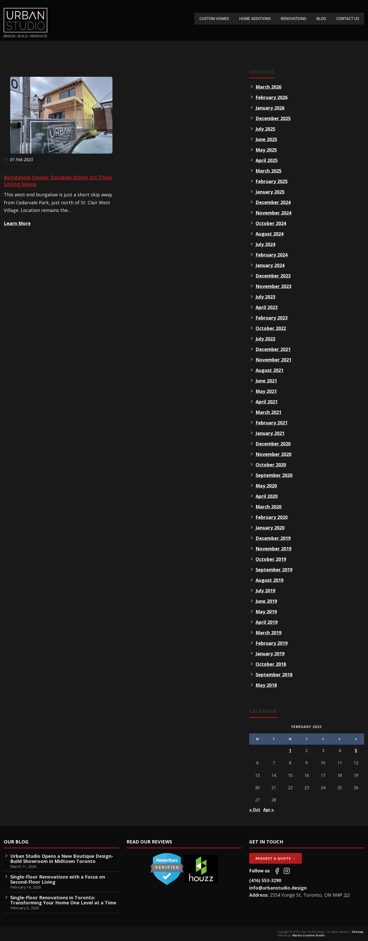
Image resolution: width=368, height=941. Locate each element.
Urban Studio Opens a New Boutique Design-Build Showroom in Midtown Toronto (61, 858)
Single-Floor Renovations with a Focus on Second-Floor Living (57, 879)
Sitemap (357, 932)
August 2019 (269, 580)
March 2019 (268, 632)
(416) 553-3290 (265, 880)
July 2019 (265, 590)
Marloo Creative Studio (308, 935)
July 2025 (265, 129)
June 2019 (266, 601)
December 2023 (273, 276)
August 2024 (269, 234)
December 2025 (273, 118)
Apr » (268, 809)
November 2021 (273, 360)
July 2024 (265, 244)
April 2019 (267, 622)
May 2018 (266, 685)
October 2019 (271, 559)
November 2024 (273, 213)
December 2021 (273, 349)
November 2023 (273, 286)
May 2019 (266, 611)
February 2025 (272, 181)
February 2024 (272, 255)
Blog (321, 18)
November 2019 (273, 549)
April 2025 (267, 160)
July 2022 (265, 339)
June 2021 (266, 381)
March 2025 (268, 171)
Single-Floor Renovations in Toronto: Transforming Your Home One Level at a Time (63, 900)
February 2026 (272, 97)
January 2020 (270, 528)
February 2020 (272, 517)
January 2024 (270, 265)
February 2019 (272, 643)
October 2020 (271, 465)
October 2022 (271, 328)
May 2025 (266, 150)
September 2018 (274, 674)
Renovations (293, 18)
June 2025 (266, 139)
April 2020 (267, 496)
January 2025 (270, 192)
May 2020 (266, 486)
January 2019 (270, 653)
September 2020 (274, 475)
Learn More (17, 223)
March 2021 (268, 412)
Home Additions (255, 18)
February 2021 (272, 423)
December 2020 (273, 444)
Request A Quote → (275, 858)
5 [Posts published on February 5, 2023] (356, 750)
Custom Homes (214, 18)
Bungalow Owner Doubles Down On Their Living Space (58, 180)
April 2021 (267, 402)
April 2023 (267, 307)
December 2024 (273, 202)
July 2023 (265, 297)
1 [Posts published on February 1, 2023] (290, 750)
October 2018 (271, 664)
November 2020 (273, 454)
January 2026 (270, 108)
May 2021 (266, 391)
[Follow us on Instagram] (286, 871)
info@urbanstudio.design (278, 888)
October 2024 (271, 223)
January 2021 (270, 433)
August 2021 (269, 370)
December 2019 (273, 538)
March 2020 (268, 507)
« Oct (254, 809)
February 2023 (272, 318)
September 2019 (274, 569)
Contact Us (347, 18)
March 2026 (268, 87)
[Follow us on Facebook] (277, 871)
